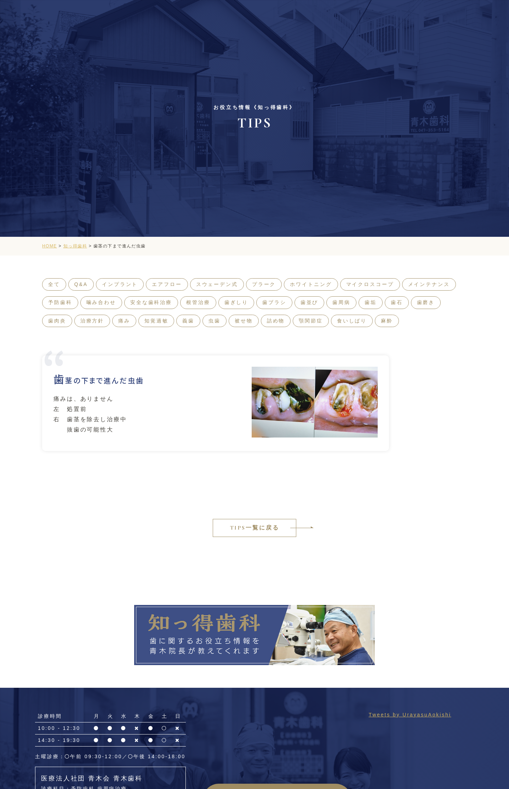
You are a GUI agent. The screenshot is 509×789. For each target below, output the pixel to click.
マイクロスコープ (370, 284)
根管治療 (198, 302)
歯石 (397, 302)
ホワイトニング (311, 284)
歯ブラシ (274, 302)
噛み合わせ (101, 302)
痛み (124, 321)
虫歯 (214, 321)
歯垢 (371, 302)
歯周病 (341, 302)
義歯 (188, 321)
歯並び (310, 302)
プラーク (264, 284)
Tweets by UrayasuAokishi (409, 714)
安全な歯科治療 (151, 302)
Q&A (81, 284)
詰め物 (276, 321)
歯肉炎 (57, 321)
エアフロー (167, 284)
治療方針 (92, 321)
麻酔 (387, 321)
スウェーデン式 (217, 284)
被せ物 (244, 321)
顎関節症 (311, 321)
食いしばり (352, 321)
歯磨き (426, 302)
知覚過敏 (156, 321)
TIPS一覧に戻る (254, 527)
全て (54, 284)
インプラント (120, 284)
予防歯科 (60, 302)
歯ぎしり (236, 302)
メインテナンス (429, 284)
